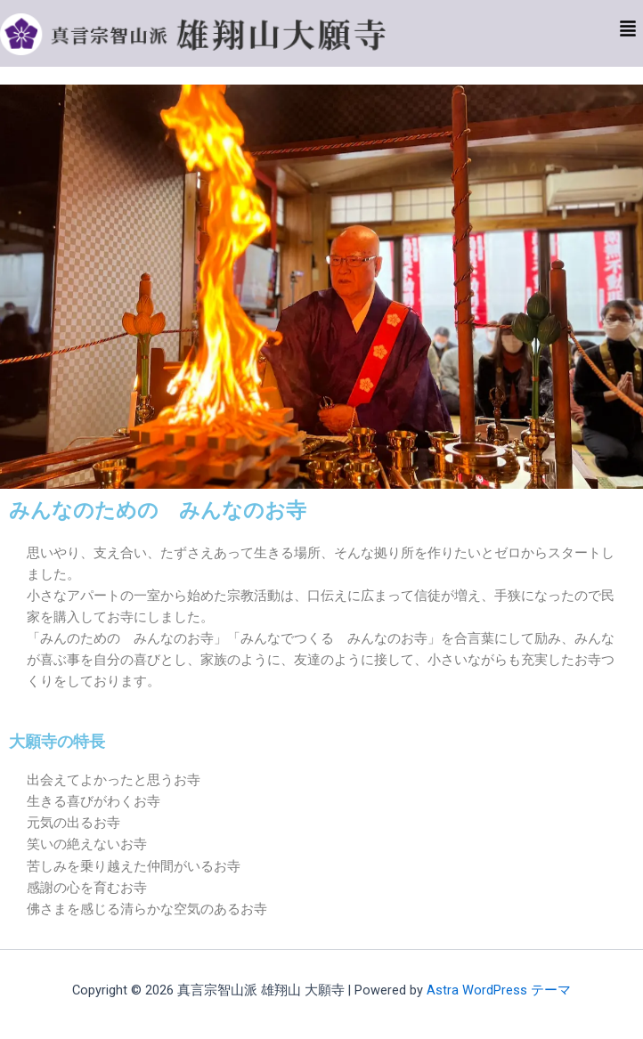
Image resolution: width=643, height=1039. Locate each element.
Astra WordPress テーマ (499, 990)
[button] (628, 29)
